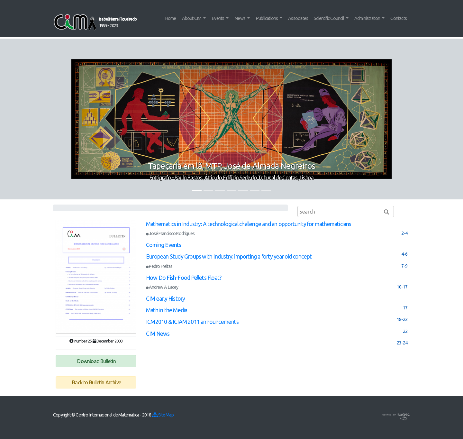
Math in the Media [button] (166, 310)
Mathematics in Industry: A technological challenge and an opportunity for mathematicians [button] (248, 224)
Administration (367, 18)
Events (218, 18)
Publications (267, 18)
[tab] (276, 229)
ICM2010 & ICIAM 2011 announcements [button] (192, 322)
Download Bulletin (96, 361)
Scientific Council (329, 18)
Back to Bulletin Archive (96, 382)
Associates (298, 18)
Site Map (163, 414)
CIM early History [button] (165, 299)
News (240, 18)
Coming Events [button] (163, 245)
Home (170, 18)
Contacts (398, 18)
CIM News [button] (158, 334)
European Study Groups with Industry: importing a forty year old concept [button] (229, 256)
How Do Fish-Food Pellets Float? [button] (183, 278)
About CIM (192, 18)
